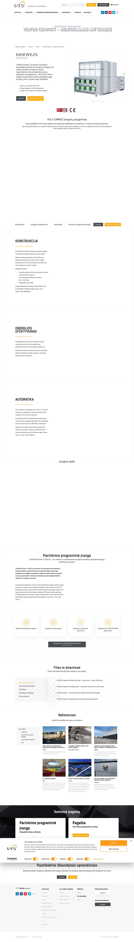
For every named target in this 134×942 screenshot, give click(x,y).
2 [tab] (94, 101)
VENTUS (37, 46)
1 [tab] (92, 101)
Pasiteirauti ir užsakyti (35, 98)
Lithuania (114, 5)
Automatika (58, 225)
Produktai (28, 12)
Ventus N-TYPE (64, 899)
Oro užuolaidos (81, 896)
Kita (22, 742)
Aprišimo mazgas (64, 903)
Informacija (45, 889)
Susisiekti (87, 12)
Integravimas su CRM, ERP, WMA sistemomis (67, 644)
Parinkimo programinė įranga (47, 12)
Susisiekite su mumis (81, 835)
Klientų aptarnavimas (101, 889)
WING (78, 900)
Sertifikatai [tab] (22, 689)
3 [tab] (96, 101)
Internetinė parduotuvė (102, 900)
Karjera (44, 899)
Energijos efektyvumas (39, 225)
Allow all (114, 922)
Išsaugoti (103, 5)
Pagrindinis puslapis (20, 46)
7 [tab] (103, 101)
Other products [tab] (24, 696)
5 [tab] (100, 101)
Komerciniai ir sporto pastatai (27, 736)
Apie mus (18, 12)
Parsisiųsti (66, 12)
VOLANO (79, 892)
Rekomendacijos (46, 903)
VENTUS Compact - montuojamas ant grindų (53, 46)
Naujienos (44, 896)
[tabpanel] (98, 75)
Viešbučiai (24, 732)
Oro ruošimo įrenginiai (66, 889)
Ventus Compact (64, 896)
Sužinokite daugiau (26, 840)
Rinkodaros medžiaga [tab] (26, 693)
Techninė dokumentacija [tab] (27, 686)
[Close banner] (131, 920)
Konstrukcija (19, 225)
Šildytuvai (80, 889)
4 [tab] (98, 101)
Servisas (77, 12)
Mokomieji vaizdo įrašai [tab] (26, 683)
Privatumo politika (47, 907)
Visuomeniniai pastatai (27, 739)
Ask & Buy (91, 5)
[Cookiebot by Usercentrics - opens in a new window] (12, 938)
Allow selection (114, 928)
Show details (97, 938)
